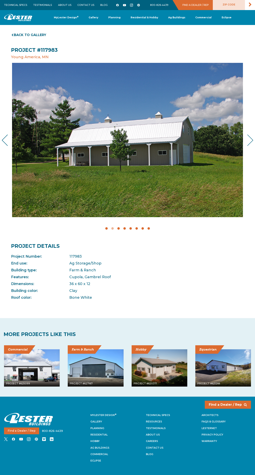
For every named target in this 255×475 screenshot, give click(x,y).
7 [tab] (142, 228)
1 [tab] (106, 228)
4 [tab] (124, 228)
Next (247, 140)
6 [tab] (136, 228)
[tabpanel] (127, 140)
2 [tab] (112, 228)
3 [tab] (118, 228)
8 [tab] (148, 228)
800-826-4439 (159, 4)
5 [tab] (130, 228)
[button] (114, 17)
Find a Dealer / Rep (228, 405)
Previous (8, 140)
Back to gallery (29, 35)
